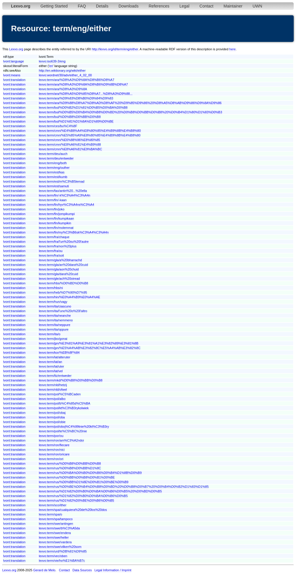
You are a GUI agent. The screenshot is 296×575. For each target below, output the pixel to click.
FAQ (82, 6)
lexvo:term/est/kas (51, 172)
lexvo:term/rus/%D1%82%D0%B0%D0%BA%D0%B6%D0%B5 (83, 496)
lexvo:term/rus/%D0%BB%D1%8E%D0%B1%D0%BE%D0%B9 (83, 482)
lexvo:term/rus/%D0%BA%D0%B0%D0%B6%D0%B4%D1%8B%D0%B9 (90, 472)
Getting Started (54, 6)
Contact (206, 6)
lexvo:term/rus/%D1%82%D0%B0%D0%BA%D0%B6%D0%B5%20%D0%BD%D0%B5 (100, 491)
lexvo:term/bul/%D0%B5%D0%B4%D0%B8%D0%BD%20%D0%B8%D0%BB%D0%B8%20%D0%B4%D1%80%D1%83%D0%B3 (130, 112)
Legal (184, 6)
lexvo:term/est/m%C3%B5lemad (61, 181)
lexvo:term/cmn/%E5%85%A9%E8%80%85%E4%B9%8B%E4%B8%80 (89, 135)
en (51, 66)
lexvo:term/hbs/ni (51, 288)
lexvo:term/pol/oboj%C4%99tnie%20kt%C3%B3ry (74, 426)
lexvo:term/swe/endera (55, 533)
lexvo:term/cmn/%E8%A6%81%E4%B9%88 (70, 144)
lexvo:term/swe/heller (54, 537)
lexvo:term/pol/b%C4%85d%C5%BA (64, 403)
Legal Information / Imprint (113, 570)
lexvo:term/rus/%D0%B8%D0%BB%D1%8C (70, 468)
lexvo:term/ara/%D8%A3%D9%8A (63, 89)
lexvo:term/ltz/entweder (55, 375)
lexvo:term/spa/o (50, 514)
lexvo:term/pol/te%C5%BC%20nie (63, 431)
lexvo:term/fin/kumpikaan (56, 218)
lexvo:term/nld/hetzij (53, 385)
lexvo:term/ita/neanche (55, 315)
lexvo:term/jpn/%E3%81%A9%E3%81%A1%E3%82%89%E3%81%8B (88, 343)
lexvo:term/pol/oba (52, 417)
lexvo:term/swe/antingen (56, 523)
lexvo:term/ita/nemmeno (56, 320)
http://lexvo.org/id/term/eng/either (115, 49)
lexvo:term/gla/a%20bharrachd (60, 260)
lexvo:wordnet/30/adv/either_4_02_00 (65, 75)
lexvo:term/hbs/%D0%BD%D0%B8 (63, 283)
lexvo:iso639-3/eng (52, 61)
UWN (257, 6)
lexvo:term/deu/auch (53, 153)
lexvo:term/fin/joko (51, 209)
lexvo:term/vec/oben (53, 556)
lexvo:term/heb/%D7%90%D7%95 (63, 292)
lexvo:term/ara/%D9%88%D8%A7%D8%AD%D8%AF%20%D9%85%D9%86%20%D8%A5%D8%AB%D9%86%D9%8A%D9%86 (130, 103)
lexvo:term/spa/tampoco (56, 519)
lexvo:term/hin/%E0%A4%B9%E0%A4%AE (69, 297)
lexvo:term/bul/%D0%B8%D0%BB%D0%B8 (70, 116)
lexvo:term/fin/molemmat (56, 227)
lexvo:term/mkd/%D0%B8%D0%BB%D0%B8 (70, 380)
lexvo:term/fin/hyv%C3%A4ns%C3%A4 (66, 204)
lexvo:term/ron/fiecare (54, 445)
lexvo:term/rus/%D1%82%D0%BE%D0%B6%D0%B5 (76, 500)
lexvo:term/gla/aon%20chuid (59, 269)
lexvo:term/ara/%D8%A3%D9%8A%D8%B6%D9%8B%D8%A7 (83, 84)
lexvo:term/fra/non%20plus (57, 246)
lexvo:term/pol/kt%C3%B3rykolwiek (63, 408)
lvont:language (13, 61)
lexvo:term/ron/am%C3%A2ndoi (61, 440)
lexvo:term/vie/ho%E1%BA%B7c (62, 560)
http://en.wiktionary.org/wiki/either (62, 70)
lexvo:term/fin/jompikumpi (57, 214)
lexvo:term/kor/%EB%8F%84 (59, 352)
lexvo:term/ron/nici (51, 449)
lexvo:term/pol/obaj (52, 412)
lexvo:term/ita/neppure (54, 325)
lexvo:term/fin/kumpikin (55, 223)
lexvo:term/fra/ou (50, 251)
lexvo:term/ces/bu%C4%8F (58, 126)
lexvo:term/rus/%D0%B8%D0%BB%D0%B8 (70, 463)
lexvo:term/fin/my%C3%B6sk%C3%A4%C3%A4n (73, 232)
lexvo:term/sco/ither (52, 505)
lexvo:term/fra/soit (51, 255)
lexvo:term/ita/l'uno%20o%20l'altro (63, 311)
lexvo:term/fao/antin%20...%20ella (63, 190)
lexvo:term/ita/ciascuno (55, 306)
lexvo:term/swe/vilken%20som (60, 546)
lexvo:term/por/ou (51, 435)
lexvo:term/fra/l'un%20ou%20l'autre (63, 241)
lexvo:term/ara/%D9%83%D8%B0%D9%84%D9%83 (76, 98)
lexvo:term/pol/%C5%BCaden (60, 394)
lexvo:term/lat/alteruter (54, 357)
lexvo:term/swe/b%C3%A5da (59, 528)
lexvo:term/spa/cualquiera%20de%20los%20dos (73, 509)
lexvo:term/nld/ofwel (53, 389)
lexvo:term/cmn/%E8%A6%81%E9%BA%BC (70, 149)
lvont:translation (14, 79)
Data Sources (82, 570)
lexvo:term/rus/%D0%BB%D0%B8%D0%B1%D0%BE (77, 477)
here (232, 49)
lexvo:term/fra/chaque (54, 237)
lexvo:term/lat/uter (51, 366)
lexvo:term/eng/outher (54, 167)
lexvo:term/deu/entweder (56, 158)
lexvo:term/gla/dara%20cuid (58, 274)
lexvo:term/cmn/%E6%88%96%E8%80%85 (69, 140)
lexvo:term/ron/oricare (54, 454)
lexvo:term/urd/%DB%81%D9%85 (63, 551)
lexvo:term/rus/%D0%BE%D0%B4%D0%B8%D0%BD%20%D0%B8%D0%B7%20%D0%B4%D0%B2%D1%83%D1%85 (124, 486)
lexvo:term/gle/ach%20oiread (59, 278)
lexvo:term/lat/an (50, 361)
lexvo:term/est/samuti (54, 186)
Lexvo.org (16, 49)
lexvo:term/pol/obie (52, 422)
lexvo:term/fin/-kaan (52, 200)
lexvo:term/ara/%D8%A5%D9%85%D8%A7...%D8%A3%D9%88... (85, 93)
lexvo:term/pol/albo (52, 398)
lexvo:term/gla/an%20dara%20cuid (63, 264)
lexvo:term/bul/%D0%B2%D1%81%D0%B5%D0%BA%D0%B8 (83, 107)
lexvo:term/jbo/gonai (53, 338)
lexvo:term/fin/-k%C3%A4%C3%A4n (64, 195)
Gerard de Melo (44, 570)
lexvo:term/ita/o (49, 334)
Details (102, 6)
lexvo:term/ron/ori (51, 459)
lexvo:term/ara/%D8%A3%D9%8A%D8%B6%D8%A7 (76, 79)
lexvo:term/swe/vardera (55, 542)
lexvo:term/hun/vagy (53, 301)
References (159, 6)
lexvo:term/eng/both (53, 163)
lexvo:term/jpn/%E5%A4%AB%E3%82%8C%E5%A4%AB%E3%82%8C (89, 348)
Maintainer (232, 6)
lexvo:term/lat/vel (51, 371)
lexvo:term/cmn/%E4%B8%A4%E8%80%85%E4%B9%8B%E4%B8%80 (90, 130)
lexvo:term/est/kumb (53, 177)
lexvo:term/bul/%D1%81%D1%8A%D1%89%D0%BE (76, 121)
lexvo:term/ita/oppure (54, 329)
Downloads (128, 6)
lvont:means (11, 75)
